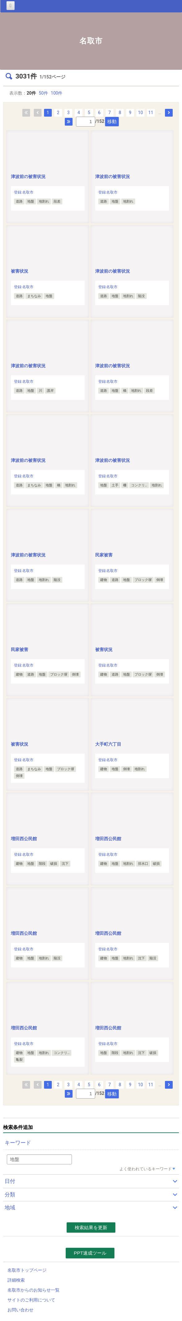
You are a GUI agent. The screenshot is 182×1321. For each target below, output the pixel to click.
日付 (10, 1181)
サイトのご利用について (31, 1299)
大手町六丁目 (108, 744)
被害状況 (22, 271)
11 (150, 112)
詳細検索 (16, 1280)
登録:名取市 (23, 192)
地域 (10, 1207)
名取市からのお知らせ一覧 (33, 1290)
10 (140, 112)
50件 (43, 93)
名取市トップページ (27, 1270)
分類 (10, 1194)
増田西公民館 (24, 838)
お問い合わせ (20, 1309)
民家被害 (104, 554)
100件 (57, 93)
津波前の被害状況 (28, 176)
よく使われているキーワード (145, 1169)
